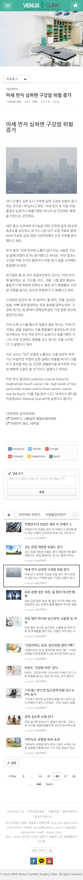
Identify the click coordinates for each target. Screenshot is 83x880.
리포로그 (12, 79)
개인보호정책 (36, 811)
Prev (12, 776)
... (32, 776)
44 (40, 776)
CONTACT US (15, 811)
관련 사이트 (39, 850)
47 (65, 776)
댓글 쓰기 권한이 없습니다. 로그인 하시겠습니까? (37, 478)
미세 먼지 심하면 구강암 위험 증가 (38, 95)
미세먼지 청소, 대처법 (24, 423)
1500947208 (13, 102)
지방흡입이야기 (55, 514)
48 (73, 776)
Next (50, 784)
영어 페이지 (69, 811)
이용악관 (53, 811)
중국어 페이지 (43, 816)
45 (48, 776)
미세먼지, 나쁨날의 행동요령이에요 (33, 418)
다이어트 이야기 (29, 514)
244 (38, 784)
